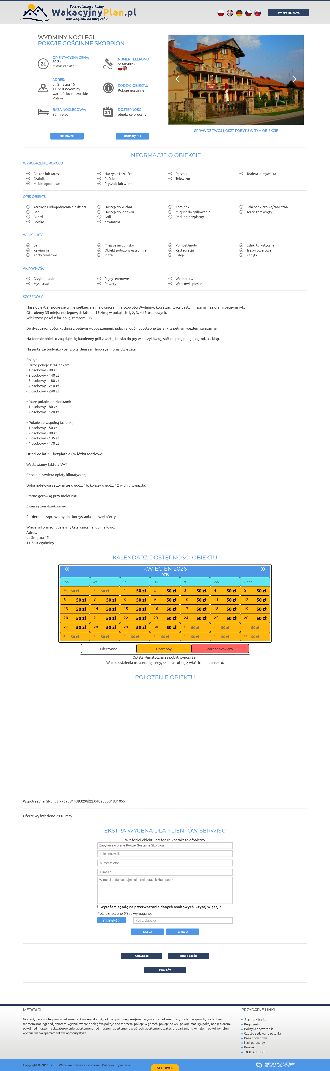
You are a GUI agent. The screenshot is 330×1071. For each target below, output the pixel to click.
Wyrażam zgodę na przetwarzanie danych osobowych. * (160, 906)
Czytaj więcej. (207, 906)
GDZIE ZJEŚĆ (188, 956)
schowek (67, 136)
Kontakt (248, 1047)
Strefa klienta (254, 1019)
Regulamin (250, 1024)
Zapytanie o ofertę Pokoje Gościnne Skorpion (165, 845)
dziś (165, 574)
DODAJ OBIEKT (257, 1051)
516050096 (127, 63)
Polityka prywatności (257, 1029)
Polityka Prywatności (117, 1065)
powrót (165, 970)
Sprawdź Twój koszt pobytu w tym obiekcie (236, 131)
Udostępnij (132, 136)
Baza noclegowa (254, 1038)
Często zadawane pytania (261, 1033)
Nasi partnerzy (253, 1042)
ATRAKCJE (141, 956)
